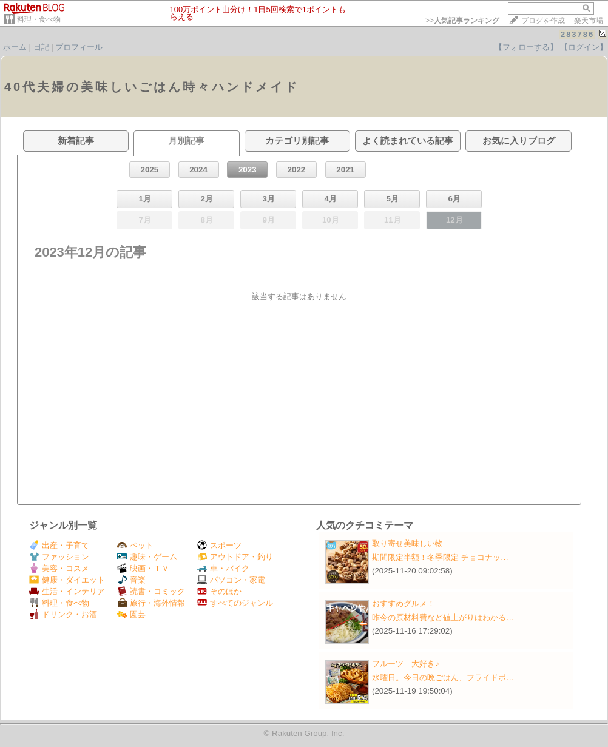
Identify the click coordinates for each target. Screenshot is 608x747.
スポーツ (219, 545)
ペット (135, 545)
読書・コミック (151, 591)
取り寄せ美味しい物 (407, 543)
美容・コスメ (59, 568)
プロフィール (79, 47)
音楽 (131, 579)
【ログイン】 (583, 47)
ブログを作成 (543, 20)
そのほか (219, 591)
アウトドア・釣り (235, 556)
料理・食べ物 (39, 19)
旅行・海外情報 (151, 602)
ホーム (15, 47)
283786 (577, 34)
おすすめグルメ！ (403, 603)
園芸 (131, 614)
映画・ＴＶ (143, 568)
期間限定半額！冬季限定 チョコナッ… (440, 557)
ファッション (59, 556)
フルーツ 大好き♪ (405, 663)
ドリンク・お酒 (63, 614)
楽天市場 (588, 20)
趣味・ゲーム (147, 556)
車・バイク (223, 568)
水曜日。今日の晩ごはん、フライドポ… (443, 677)
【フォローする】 (526, 47)
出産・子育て (59, 545)
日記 (41, 47)
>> (462, 20)
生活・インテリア (67, 591)
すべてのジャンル (235, 602)
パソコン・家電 (231, 579)
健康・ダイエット (67, 579)
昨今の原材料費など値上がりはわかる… (443, 617)
